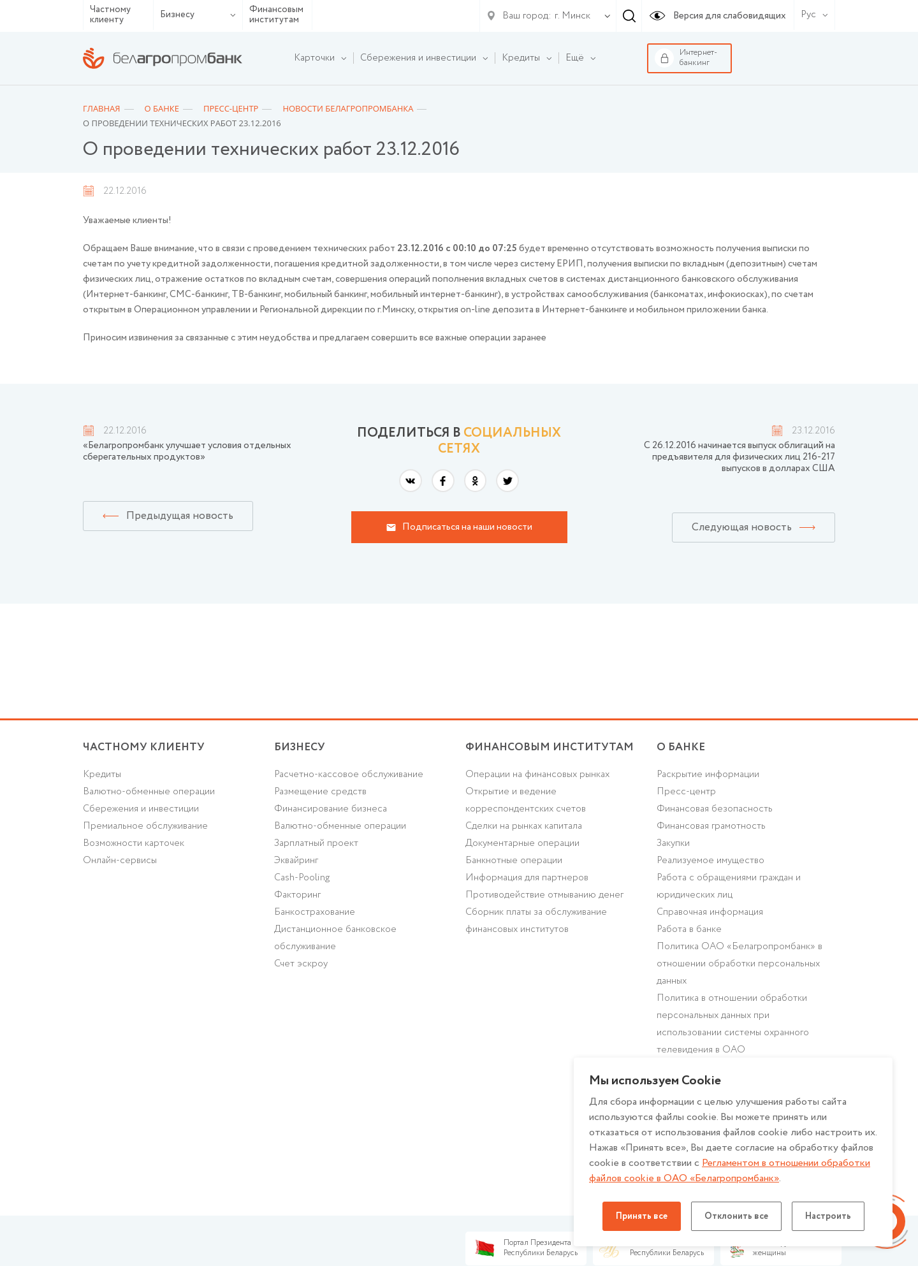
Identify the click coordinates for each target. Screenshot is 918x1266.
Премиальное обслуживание (145, 826)
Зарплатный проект (316, 843)
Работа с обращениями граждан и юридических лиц (729, 886)
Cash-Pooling (302, 878)
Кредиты (102, 775)
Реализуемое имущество (710, 861)
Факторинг (297, 895)
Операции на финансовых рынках (537, 775)
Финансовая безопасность (715, 809)
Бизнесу (198, 14)
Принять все (641, 1216)
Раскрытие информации (708, 775)
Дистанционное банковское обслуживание (335, 938)
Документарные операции (522, 843)
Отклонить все (736, 1216)
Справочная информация (710, 912)
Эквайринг (296, 861)
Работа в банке (689, 929)
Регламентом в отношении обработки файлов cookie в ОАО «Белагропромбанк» (729, 1171)
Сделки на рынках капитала (523, 826)
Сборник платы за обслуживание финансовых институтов (536, 920)
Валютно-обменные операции (149, 792)
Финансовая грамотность (711, 826)
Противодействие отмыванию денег (544, 895)
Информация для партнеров (526, 878)
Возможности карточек (133, 843)
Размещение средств (320, 792)
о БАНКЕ (681, 747)
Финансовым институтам (276, 15)
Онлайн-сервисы (120, 861)
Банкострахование (314, 912)
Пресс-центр (686, 792)
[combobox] (570, 16)
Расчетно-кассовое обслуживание (348, 775)
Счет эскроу (301, 964)
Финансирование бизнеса (330, 809)
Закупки (673, 843)
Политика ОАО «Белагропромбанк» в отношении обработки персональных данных (739, 964)
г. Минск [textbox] (572, 16)
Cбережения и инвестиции (141, 809)
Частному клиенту (110, 15)
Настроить (828, 1216)
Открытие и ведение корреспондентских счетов (525, 800)
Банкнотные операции (513, 861)
